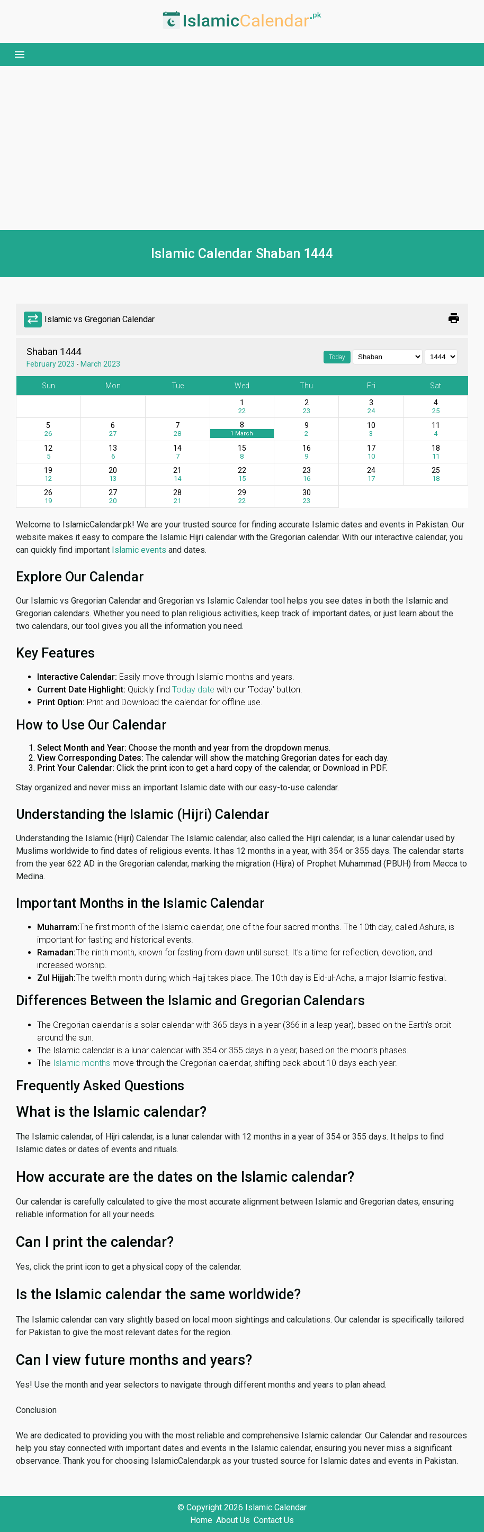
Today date (193, 690)
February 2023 (50, 364)
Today (337, 357)
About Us (233, 1520)
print (453, 318)
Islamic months (81, 1063)
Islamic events (139, 550)
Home (201, 1520)
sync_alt (32, 319)
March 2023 (100, 364)
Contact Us (274, 1520)
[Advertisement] (242, 148)
